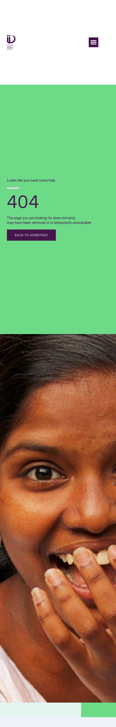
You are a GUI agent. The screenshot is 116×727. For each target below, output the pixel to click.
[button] (94, 42)
